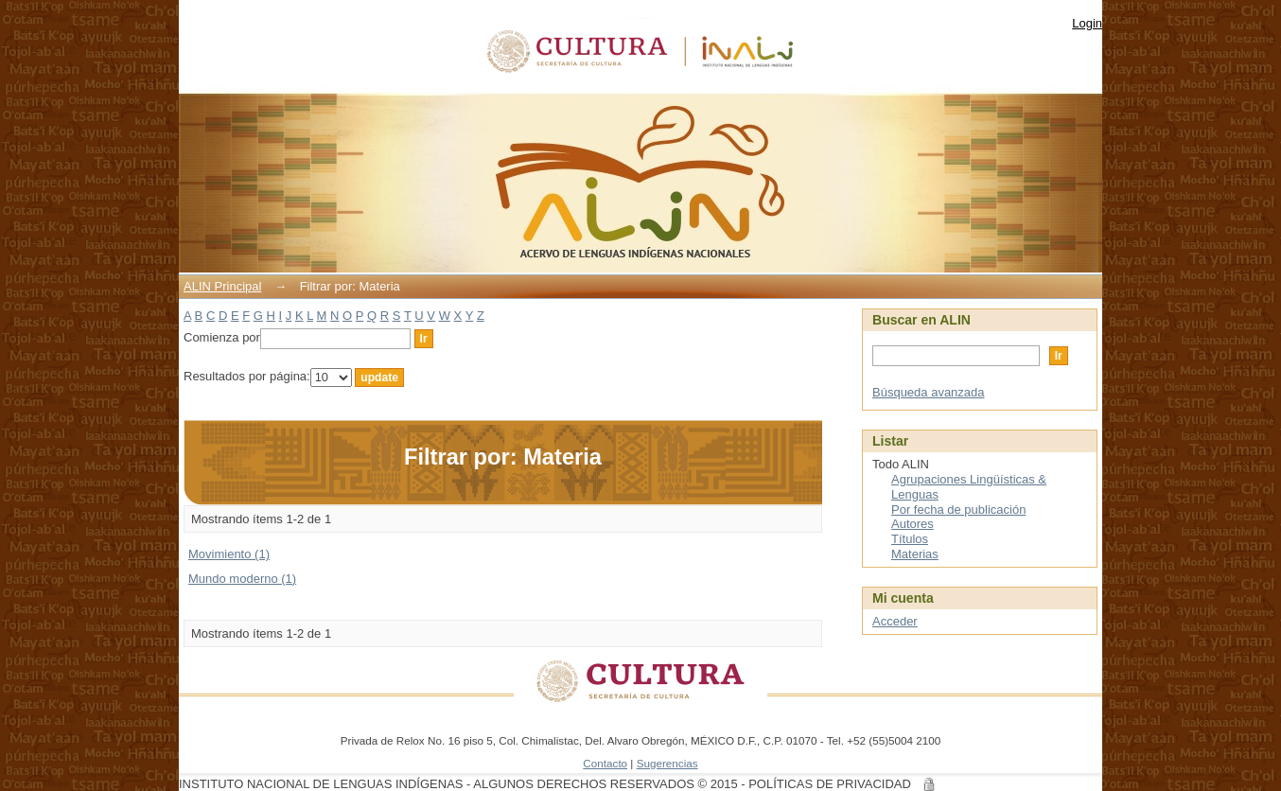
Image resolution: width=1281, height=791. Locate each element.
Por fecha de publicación (958, 509)
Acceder (895, 621)
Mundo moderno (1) (242, 578)
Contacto (605, 763)
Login (1087, 23)
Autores (912, 524)
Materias (915, 554)
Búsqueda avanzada (928, 392)
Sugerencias (667, 763)
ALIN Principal (222, 286)
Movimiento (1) (229, 554)
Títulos (909, 539)
